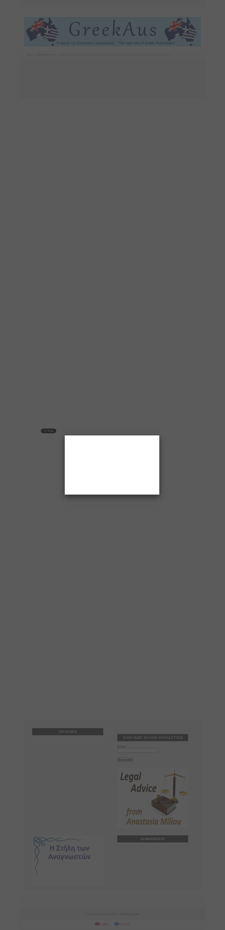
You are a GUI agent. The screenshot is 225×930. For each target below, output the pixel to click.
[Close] (159, 435)
